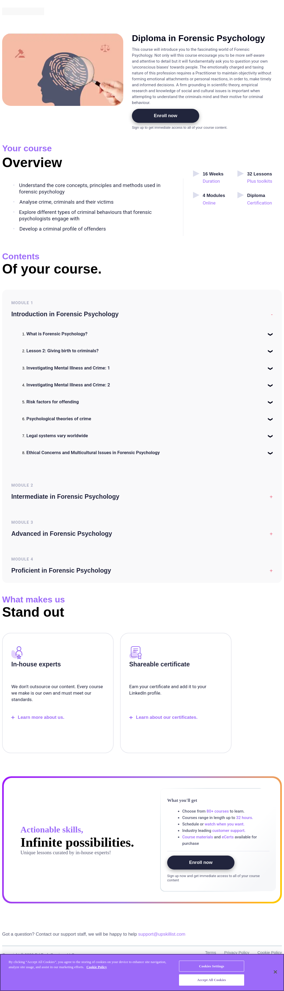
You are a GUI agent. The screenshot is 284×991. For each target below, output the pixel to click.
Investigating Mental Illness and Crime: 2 (68, 385)
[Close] (275, 972)
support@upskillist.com (161, 936)
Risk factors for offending (52, 402)
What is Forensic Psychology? (56, 334)
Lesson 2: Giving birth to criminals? (62, 351)
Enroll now (165, 115)
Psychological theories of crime (58, 419)
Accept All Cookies (211, 980)
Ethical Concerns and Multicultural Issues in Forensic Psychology (93, 453)
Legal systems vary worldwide (57, 436)
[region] (142, 972)
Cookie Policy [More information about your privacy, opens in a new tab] (96, 967)
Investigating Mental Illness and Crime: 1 (68, 368)
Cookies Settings (211, 966)
